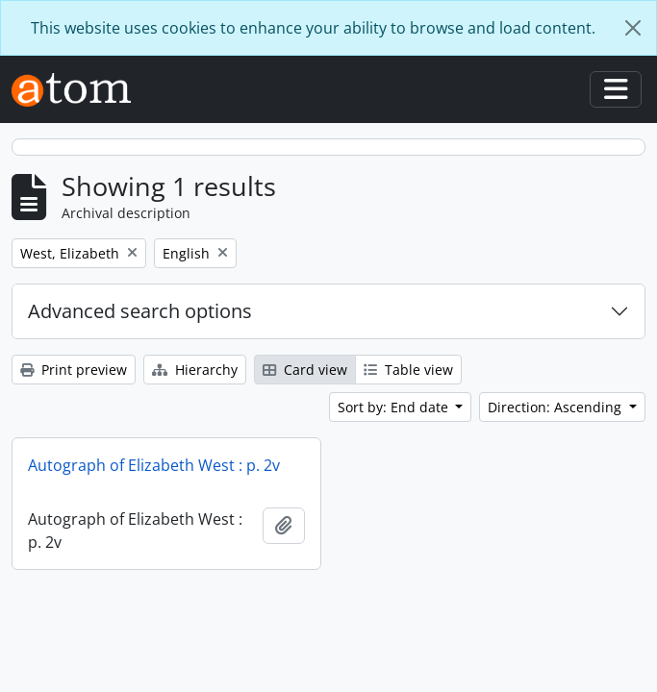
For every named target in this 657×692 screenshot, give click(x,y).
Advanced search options (140, 311)
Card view (305, 369)
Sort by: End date (395, 407)
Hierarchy (195, 369)
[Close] (633, 28)
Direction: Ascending (556, 407)
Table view (408, 369)
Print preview (73, 369)
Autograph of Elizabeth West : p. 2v (154, 465)
